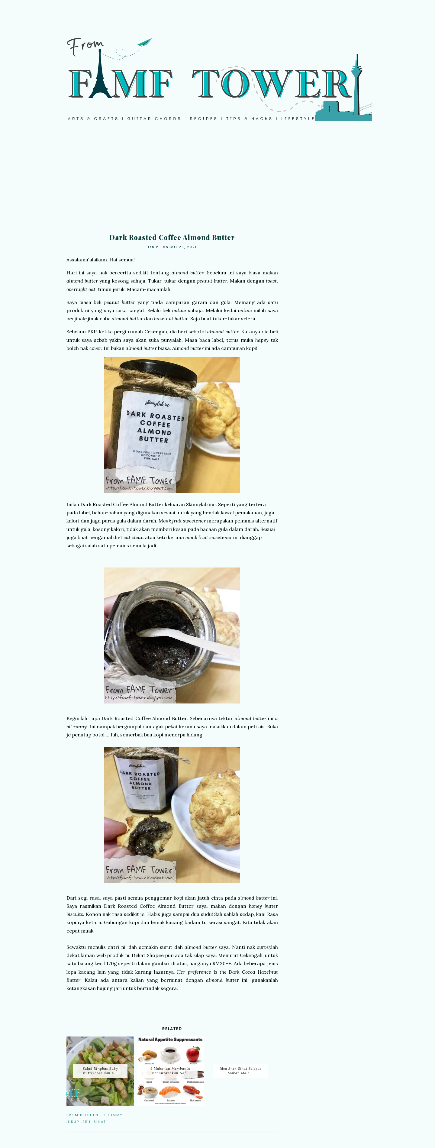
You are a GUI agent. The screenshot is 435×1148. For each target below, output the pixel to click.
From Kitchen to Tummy (94, 1115)
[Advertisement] (217, 181)
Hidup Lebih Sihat (86, 1121)
